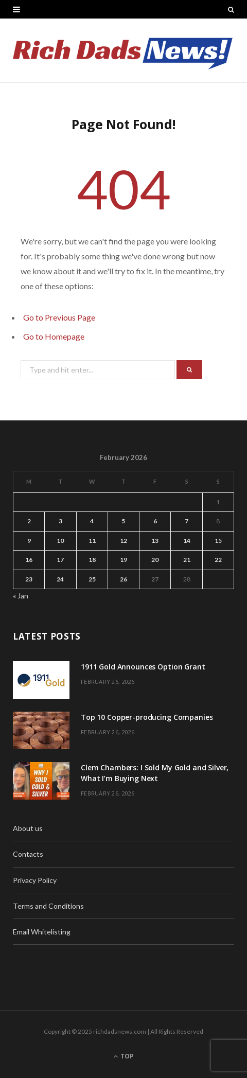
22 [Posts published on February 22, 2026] (218, 559)
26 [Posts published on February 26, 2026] (123, 579)
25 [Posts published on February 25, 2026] (92, 579)
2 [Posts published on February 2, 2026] (29, 521)
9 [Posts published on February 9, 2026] (29, 540)
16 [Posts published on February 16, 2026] (28, 559)
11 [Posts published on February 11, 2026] (92, 540)
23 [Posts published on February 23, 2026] (28, 579)
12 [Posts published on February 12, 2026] (123, 540)
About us (28, 828)
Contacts (28, 854)
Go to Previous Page (59, 317)
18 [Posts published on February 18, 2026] (92, 559)
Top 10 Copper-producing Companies (147, 717)
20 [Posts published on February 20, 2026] (154, 559)
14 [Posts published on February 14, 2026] (186, 540)
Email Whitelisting (41, 931)
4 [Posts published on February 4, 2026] (92, 521)
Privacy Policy (35, 880)
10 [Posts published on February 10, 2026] (60, 540)
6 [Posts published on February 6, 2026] (155, 521)
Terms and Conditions (48, 906)
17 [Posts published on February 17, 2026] (60, 559)
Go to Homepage (53, 336)
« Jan (20, 595)
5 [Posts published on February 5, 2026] (123, 521)
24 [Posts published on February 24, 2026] (60, 579)
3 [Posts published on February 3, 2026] (60, 521)
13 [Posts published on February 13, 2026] (154, 540)
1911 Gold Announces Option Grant (143, 666)
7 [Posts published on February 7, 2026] (186, 521)
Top (124, 1056)
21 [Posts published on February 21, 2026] (186, 559)
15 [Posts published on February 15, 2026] (218, 540)
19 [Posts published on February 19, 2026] (123, 559)
